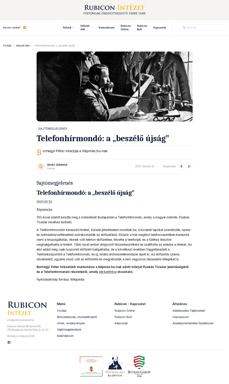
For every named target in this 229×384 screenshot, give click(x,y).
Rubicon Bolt (123, 318)
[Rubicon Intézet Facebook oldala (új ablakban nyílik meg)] (28, 343)
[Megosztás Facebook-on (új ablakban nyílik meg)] (181, 167)
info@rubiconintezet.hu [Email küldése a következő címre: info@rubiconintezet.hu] (20, 321)
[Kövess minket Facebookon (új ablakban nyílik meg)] (25, 28)
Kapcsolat (159, 28)
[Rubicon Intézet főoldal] (114, 10)
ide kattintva (108, 272)
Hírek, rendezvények (71, 324)
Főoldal (7, 46)
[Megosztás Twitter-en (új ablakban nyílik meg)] (189, 167)
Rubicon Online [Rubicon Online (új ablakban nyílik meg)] (126, 28)
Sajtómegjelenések (69, 330)
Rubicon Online (125, 311)
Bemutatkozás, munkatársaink (77, 318)
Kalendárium (106, 28)
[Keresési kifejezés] (203, 28)
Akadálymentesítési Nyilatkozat (192, 324)
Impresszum (180, 318)
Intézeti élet (86, 28)
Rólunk (68, 28)
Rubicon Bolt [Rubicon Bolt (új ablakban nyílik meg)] (142, 28)
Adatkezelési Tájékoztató (188, 311)
